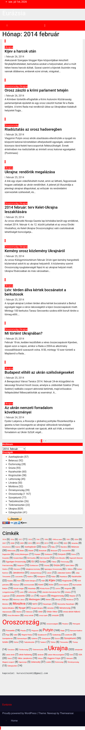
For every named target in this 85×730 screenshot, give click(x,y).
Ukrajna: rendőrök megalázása (30, 172)
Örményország (16, 490)
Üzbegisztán (15, 512)
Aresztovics (6, 547)
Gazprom (20, 565)
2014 (56, 543)
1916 (12, 540)
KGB (43, 581)
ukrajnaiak (79, 650)
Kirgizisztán (14, 475)
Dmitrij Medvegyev (22, 554)
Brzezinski (43, 551)
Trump (75, 642)
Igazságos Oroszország (53, 569)
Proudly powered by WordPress (19, 713)
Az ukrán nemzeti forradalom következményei (29, 410)
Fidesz (54, 562)
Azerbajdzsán (15, 456)
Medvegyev (34, 599)
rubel (15, 635)
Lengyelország (8, 592)
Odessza (29, 612)
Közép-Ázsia (44, 588)
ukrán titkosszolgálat (56, 655)
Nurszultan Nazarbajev (65, 604)
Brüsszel (54, 551)
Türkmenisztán (16, 504)
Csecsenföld (66, 551)
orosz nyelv (43, 616)
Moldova (13, 486)
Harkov (5, 569)
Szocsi (57, 639)
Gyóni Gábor (69, 565)
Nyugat (22, 608)
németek (50, 608)
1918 (30, 540)
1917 (20, 540)
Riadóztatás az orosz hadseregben (33, 129)
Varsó (9, 658)
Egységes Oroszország (16, 561)
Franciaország (7, 565)
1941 (38, 540)
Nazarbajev (47, 604)
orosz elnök (28, 615)
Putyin (48, 630)
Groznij (46, 565)
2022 (65, 543)
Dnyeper (37, 554)
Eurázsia (14, 13)
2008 (12, 543)
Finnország (65, 562)
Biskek (30, 551)
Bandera (64, 547)
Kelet (19, 581)
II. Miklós (69, 569)
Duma (73, 554)
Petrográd (76, 624)
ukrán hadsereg (25, 655)
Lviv (32, 596)
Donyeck (62, 554)
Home (14, 720)
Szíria (16, 642)
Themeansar (66, 713)
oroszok (55, 615)
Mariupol (5, 600)
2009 (22, 543)
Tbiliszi (53, 642)
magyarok (43, 596)
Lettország (14, 479)
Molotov (5, 604)
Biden (22, 551)
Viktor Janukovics (25, 658)
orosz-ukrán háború (71, 611)
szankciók (68, 635)
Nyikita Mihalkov (8, 608)
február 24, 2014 (15, 417)
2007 (4, 543)
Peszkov (65, 624)
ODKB (40, 612)
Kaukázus (63, 577)
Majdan (73, 596)
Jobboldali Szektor (64, 573)
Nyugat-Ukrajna (37, 608)
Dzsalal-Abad (18, 558)
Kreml (40, 584)
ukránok (41, 655)
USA (80, 655)
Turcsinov (11, 650)
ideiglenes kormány (33, 569)
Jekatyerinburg (35, 573)
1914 (4, 540)
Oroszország (12, 86)
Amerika (75, 543)
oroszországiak (52, 624)
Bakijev (44, 547)
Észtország (14, 464)
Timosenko (64, 642)
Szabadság (56, 635)
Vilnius (40, 658)
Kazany (10, 581)
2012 (38, 543)
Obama (18, 612)
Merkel (48, 600)
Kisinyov (16, 585)
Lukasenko (20, 596)
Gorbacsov (34, 565)
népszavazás (7, 612)
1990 (46, 540)
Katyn (53, 577)
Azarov (17, 547)
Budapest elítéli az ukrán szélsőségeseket (39, 372)
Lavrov (57, 588)
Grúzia (12, 467)
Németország (65, 608)
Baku (53, 547)
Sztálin (5, 642)
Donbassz (48, 554)
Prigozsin (35, 631)
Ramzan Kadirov (76, 631)
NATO (34, 604)
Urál (71, 655)
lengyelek (67, 588)
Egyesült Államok (76, 558)
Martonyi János (19, 600)
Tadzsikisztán (15, 501)
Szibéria (34, 639)
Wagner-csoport (8, 662)
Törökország (23, 650)
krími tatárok (63, 585)
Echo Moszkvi (60, 558)
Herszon (16, 569)
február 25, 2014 (15, 177)
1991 (68, 540)
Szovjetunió (14, 497)
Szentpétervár (7, 639)
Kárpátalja (32, 588)
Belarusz (13, 460)
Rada (62, 631)
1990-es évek (57, 540)
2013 (46, 543)
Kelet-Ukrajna (30, 581)
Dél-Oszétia (31, 558)
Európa (43, 561)
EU (33, 561)
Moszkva (19, 603)
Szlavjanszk (46, 639)
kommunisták (29, 585)
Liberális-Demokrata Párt (51, 592)
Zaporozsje (23, 662)
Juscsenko (19, 577)
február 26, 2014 (15, 56)
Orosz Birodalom (13, 616)
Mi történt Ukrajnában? (23, 333)
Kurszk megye (18, 588)
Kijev (52, 580)
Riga (7, 635)
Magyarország (57, 596)
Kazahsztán (14, 471)
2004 (76, 540)
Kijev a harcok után (20, 51)
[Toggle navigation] (44, 25)
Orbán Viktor (52, 612)
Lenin (22, 592)
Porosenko (10, 630)
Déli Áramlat (44, 558)
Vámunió (69, 658)
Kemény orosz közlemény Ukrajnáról (35, 251)
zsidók (48, 662)
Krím (51, 584)
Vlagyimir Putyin (53, 658)
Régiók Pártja (27, 635)
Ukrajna (9, 47)
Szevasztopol (22, 639)
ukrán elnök (10, 655)
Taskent (43, 642)
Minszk (58, 600)
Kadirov (30, 577)
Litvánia (12, 482)
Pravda (23, 631)
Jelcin (49, 573)
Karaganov (41, 577)
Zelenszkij (35, 662)
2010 (30, 543)
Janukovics (18, 572)
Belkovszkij (11, 551)
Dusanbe (5, 558)
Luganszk (6, 596)
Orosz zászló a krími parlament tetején (36, 90)
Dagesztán (6, 554)
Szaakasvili (42, 635)
